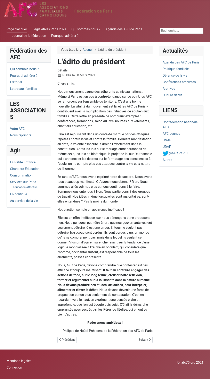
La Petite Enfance (22, 162)
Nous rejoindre (20, 135)
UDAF (167, 147)
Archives (169, 89)
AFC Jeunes (171, 134)
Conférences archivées (179, 82)
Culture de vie (173, 95)
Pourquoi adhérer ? (65, 36)
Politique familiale (176, 69)
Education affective (25, 187)
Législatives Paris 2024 (49, 29)
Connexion (14, 367)
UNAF (167, 140)
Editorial (16, 82)
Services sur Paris (23, 182)
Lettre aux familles (23, 89)
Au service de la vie (24, 201)
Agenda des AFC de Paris (123, 29)
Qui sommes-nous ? (85, 29)
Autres (167, 160)
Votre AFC (17, 129)
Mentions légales (19, 361)
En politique (18, 194)
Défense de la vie (175, 75)
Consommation (21, 175)
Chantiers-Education (24, 169)
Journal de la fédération (29, 36)
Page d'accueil (17, 29)
